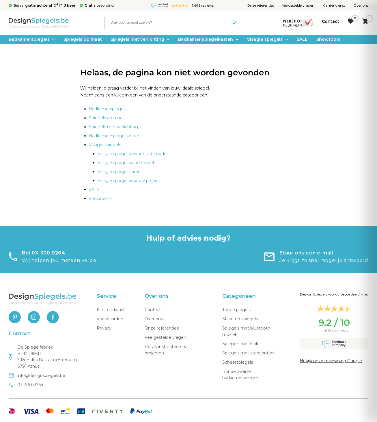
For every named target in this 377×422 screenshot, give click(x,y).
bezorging (99, 5)
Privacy (104, 328)
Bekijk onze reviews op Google (331, 360)
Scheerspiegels (237, 362)
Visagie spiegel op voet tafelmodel (132, 153)
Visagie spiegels (267, 39)
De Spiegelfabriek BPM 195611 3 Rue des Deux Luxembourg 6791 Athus (43, 357)
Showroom (328, 39)
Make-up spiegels (240, 318)
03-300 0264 (26, 384)
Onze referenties (260, 5)
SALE (302, 39)
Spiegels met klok (240, 343)
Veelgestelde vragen (298, 5)
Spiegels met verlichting (140, 39)
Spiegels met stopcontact (248, 353)
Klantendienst (333, 5)
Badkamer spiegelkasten (208, 39)
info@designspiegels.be (37, 375)
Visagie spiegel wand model (126, 162)
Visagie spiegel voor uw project (129, 180)
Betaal (33, 5)
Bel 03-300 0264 (43, 253)
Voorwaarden (110, 318)
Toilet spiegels (236, 309)
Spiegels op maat (83, 39)
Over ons (360, 5)
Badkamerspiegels (32, 39)
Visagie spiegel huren (119, 171)
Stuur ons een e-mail (306, 253)
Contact (153, 309)
